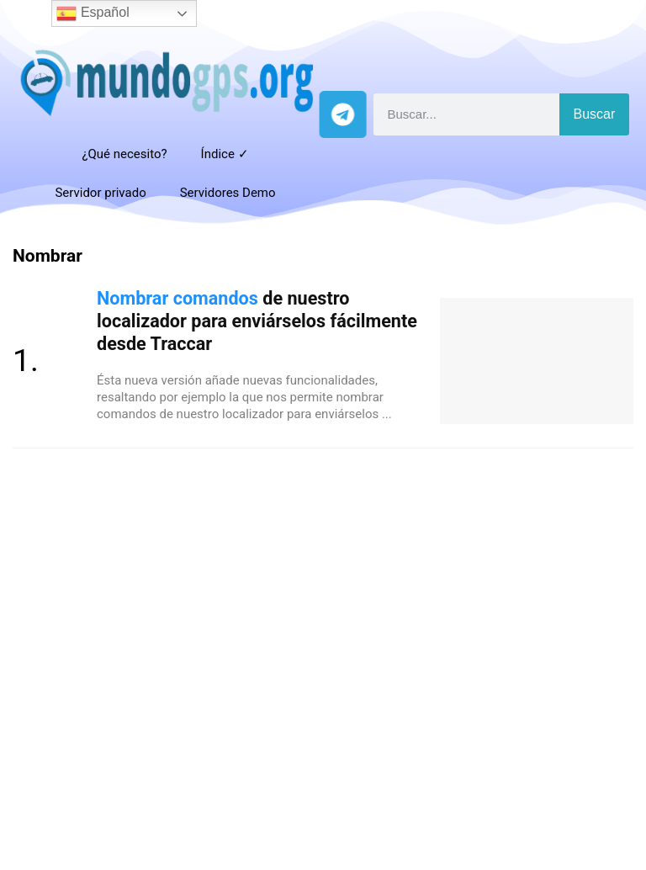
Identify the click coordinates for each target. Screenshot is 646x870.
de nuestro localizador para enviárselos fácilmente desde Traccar (257, 321)
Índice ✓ (225, 154)
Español (92, 13)
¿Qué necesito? (124, 154)
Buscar (595, 114)
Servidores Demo (228, 192)
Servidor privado (100, 192)
